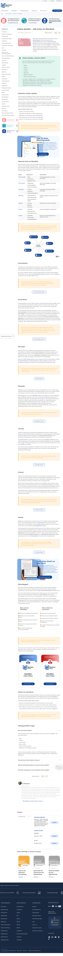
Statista (20, 215)
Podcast (20, 209)
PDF (18, 915)
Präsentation (4, 78)
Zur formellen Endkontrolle (44, 577)
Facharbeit (4, 50)
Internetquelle (22, 177)
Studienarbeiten (5, 902)
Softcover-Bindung (5, 927)
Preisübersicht (20, 906)
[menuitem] (3, 950)
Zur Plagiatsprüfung (43, 154)
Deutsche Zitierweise (6, 43)
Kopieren (54, 822)
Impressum (25, 950)
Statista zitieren (41, 524)
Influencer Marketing (37, 930)
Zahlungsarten (35, 912)
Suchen (45, 0)
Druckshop (3, 906)
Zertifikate (19, 939)
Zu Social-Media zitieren (39, 339)
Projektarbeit (4, 85)
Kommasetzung (5, 62)
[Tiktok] (48, 938)
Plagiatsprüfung (24, 10)
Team (33, 921)
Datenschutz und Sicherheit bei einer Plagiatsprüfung (39, 872)
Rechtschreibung (5, 90)
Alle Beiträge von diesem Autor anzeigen (32, 801)
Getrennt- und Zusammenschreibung (6, 53)
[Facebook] (49, 937)
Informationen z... (39, 865)
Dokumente (19, 909)
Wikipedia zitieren (37, 395)
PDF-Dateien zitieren (29, 359)
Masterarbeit (4, 69)
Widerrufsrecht (13, 950)
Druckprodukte (4, 10)
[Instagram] (52, 937)
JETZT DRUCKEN (57, 10)
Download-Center (36, 915)
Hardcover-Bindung (5, 924)
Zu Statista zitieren (39, 552)
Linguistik (4, 65)
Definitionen (4, 40)
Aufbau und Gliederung (7, 34)
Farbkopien (19, 930)
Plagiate (3, 76)
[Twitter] (59, 937)
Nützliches (34, 10)
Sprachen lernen (5, 101)
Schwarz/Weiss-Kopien (22, 933)
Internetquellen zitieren (39, 274)
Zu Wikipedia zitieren (39, 421)
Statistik (3, 103)
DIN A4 (18, 921)
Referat (3, 92)
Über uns (34, 924)
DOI (30, 275)
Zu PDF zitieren (39, 378)
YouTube (21, 203)
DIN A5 (18, 924)
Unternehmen (36, 902)
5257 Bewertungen (55, 924)
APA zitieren (4, 31)
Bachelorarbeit (5, 36)
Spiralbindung (4, 930)
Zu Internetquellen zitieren (39, 291)
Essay (3, 47)
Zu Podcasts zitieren (39, 509)
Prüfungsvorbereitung (6, 87)
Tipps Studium (25, 865)
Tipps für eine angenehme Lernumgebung (22, 872)
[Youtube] (56, 937)
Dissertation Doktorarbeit (7, 45)
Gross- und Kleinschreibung (7, 55)
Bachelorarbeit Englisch (7, 38)
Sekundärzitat (34, 536)
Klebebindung (4, 933)
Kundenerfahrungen (37, 918)
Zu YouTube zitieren (39, 464)
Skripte (18, 912)
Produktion (4, 83)
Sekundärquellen (38, 525)
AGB (8, 950)
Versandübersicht (36, 909)
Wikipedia (21, 195)
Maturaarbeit (4, 918)
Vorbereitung (4, 110)
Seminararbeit (5, 99)
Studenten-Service (6, 106)
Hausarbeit (4, 60)
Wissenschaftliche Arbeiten (7, 113)
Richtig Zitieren (5, 97)
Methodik (4, 71)
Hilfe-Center (59, 0)
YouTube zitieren (24, 439)
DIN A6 (18, 927)
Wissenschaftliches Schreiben (8, 115)
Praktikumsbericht (5, 81)
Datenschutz (19, 950)
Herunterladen (27, 683)
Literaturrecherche (6, 67)
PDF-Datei (21, 189)
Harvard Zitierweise (6, 58)
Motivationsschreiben (6, 74)
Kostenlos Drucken (36, 927)
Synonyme (4, 108)
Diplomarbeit (4, 915)
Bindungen (14, 10)
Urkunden (19, 936)
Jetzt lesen (20, 877)
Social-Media (22, 183)
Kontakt (52, 0)
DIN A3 (18, 918)
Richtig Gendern (5, 94)
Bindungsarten (4, 936)
